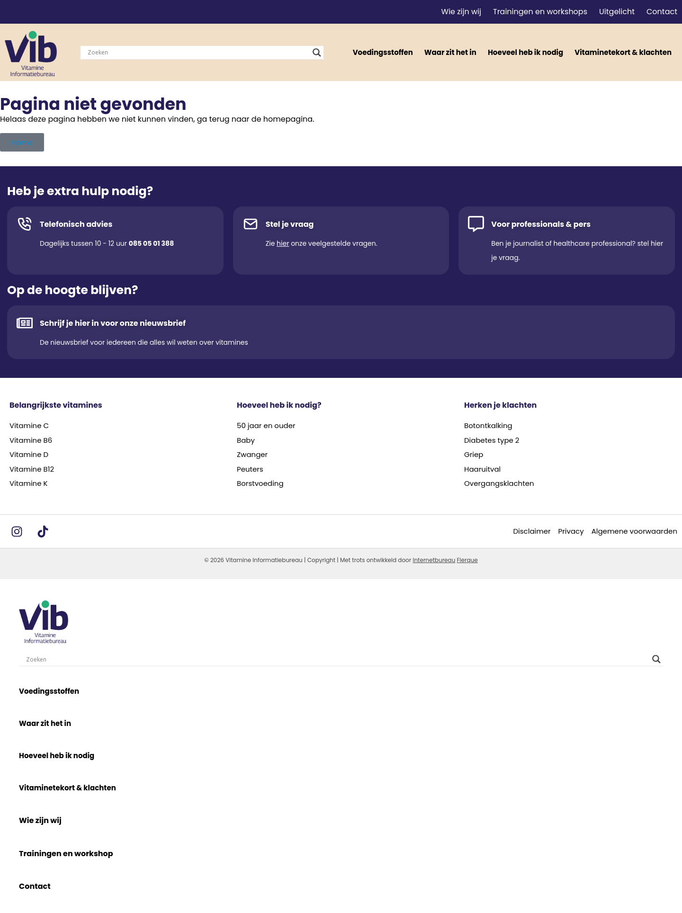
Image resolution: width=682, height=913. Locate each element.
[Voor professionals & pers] (476, 224)
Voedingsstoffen (383, 52)
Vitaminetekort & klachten (623, 52)
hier (283, 243)
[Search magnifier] (316, 52)
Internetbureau (434, 560)
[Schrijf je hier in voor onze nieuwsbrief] (25, 323)
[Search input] (198, 52)
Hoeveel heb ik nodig (525, 52)
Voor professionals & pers (541, 224)
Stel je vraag (290, 224)
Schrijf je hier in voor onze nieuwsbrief (113, 323)
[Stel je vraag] (250, 224)
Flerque (467, 560)
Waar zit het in (450, 52)
